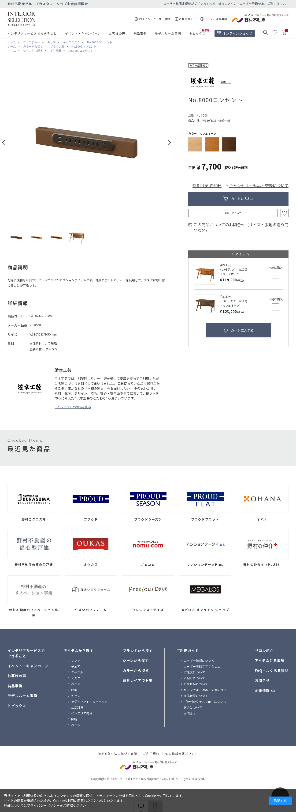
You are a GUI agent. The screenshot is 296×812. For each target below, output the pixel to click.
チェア (75, 666)
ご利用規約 (151, 753)
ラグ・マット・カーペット (89, 701)
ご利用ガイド (187, 650)
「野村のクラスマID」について (205, 701)
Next (169, 142)
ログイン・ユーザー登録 (241, 3)
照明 (74, 719)
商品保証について (196, 696)
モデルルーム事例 (168, 33)
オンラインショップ (237, 33)
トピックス (197, 33)
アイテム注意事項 (270, 660)
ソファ (75, 660)
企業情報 (262, 690)
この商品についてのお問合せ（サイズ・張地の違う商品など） (241, 228)
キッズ (75, 696)
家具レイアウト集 (138, 680)
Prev (3, 142)
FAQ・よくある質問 (272, 670)
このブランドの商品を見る (73, 407)
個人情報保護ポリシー (181, 753)
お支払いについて (196, 684)
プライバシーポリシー (43, 805)
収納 (74, 690)
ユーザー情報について (199, 660)
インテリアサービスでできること (32, 33)
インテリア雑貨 (81, 713)
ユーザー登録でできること (202, 666)
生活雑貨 (77, 707)
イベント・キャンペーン (83, 33)
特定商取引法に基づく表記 (117, 753)
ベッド (75, 684)
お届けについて (233, 213)
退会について (193, 707)
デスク (75, 678)
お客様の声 (117, 33)
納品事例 (140, 33)
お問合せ (190, 713)
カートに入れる (242, 198)
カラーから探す (136, 670)
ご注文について (194, 672)
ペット (75, 725)
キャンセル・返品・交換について (259, 185)
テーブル (77, 672)
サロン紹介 (264, 650)
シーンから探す (136, 660)
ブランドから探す (138, 650)
